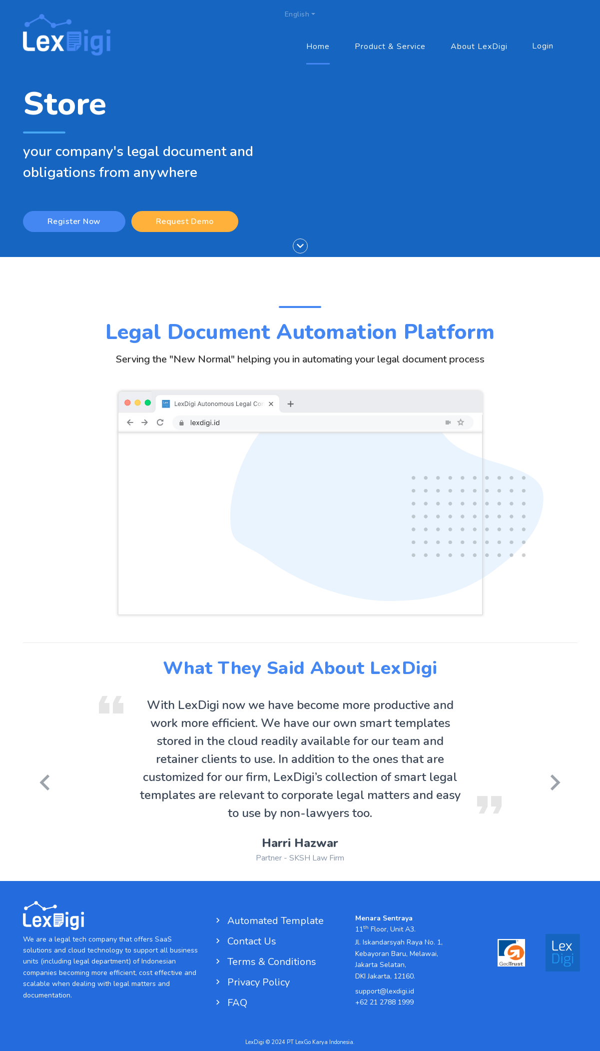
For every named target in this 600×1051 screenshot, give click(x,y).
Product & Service (390, 47)
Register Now (74, 221)
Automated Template (268, 921)
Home (318, 47)
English (297, 15)
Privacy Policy (251, 982)
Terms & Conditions (264, 961)
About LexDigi (479, 47)
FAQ (230, 1003)
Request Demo (185, 221)
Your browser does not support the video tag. (300, 523)
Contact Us (244, 941)
